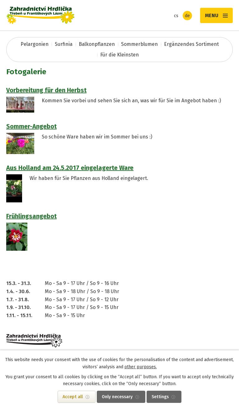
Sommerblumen (139, 44)
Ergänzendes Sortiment (191, 44)
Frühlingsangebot (31, 216)
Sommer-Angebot (31, 126)
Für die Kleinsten (119, 55)
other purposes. (140, 367)
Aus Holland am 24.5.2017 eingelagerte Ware (70, 168)
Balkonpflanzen (97, 44)
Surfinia (64, 44)
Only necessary (117, 396)
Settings (160, 396)
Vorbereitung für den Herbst (46, 90)
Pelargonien (35, 44)
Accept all (73, 396)
